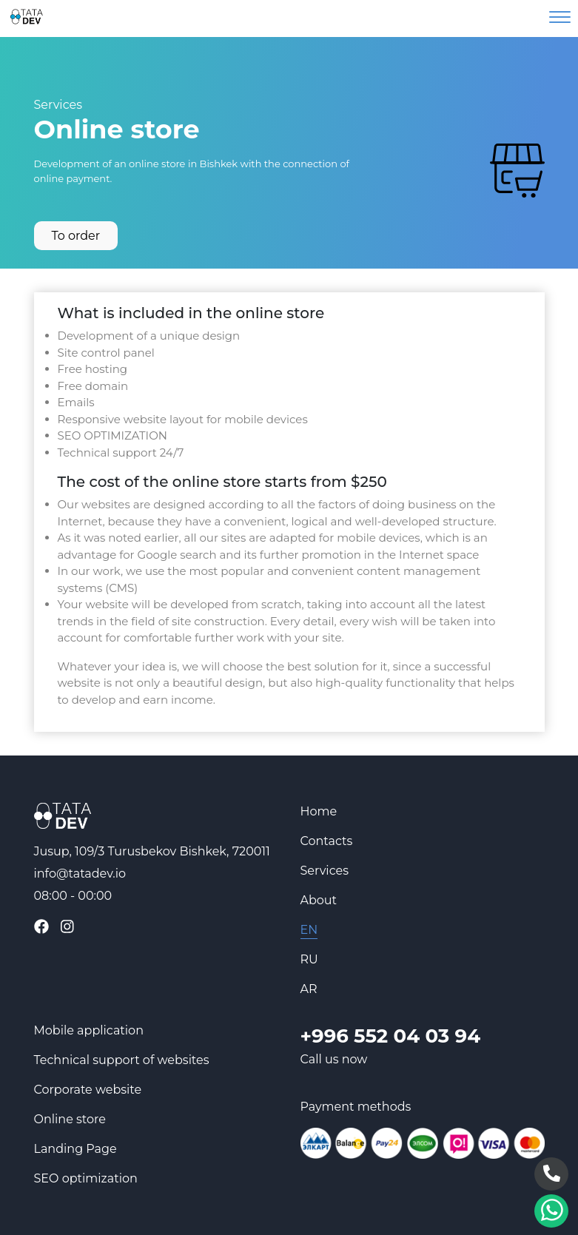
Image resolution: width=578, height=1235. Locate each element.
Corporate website (88, 1090)
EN (309, 930)
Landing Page (75, 1149)
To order (76, 236)
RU (309, 959)
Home (318, 811)
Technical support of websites (121, 1060)
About (318, 900)
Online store (70, 1119)
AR (308, 989)
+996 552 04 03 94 (390, 1036)
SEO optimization (86, 1178)
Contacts (326, 841)
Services (58, 105)
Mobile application (89, 1030)
